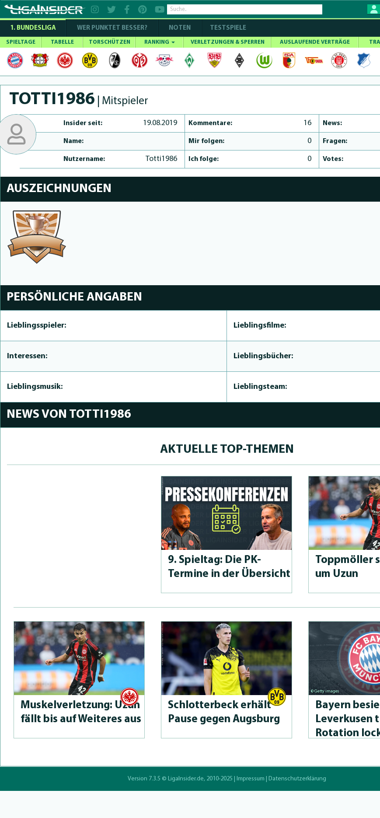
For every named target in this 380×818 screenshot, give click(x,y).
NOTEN (180, 28)
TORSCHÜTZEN (109, 42)
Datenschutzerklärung (297, 779)
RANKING (159, 42)
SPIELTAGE (20, 42)
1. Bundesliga (33, 28)
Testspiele (227, 28)
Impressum (251, 779)
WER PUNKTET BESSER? (112, 28)
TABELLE (62, 42)
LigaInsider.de (186, 779)
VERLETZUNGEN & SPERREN (228, 42)
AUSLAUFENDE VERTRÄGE (315, 42)
